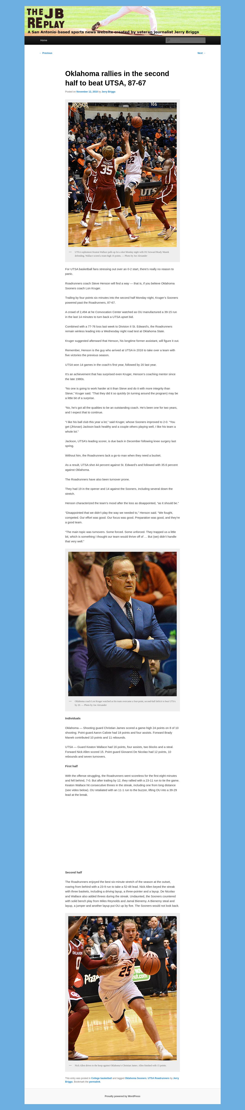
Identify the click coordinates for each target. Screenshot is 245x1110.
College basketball (101, 1078)
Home (43, 40)
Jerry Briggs (109, 91)
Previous (45, 53)
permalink (94, 1081)
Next (202, 53)
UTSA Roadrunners (158, 1078)
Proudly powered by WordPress (122, 1096)
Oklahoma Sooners (135, 1078)
